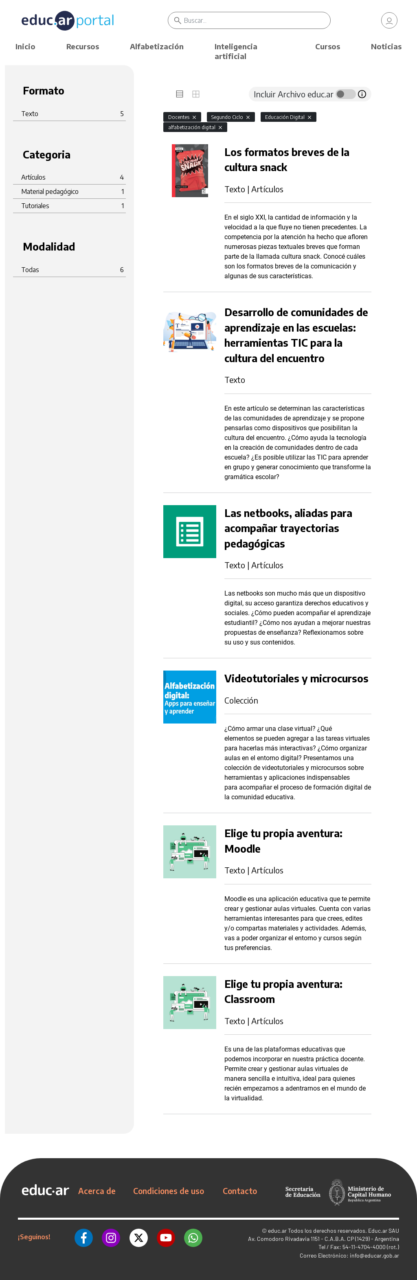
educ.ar (277, 1230)
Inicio (25, 46)
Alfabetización (157, 46)
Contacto (240, 1191)
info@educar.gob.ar (374, 1255)
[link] (389, 20)
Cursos (327, 46)
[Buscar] (257, 20)
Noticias (386, 46)
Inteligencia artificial (236, 51)
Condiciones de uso (168, 1191)
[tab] (179, 94)
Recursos (82, 46)
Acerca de (97, 1191)
